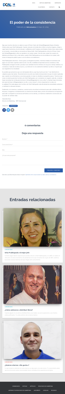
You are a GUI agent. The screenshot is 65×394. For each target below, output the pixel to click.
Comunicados (13, 105)
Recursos (54, 390)
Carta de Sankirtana (44, 3)
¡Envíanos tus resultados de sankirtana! (20, 390)
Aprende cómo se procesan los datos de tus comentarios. (40, 174)
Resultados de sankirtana (45, 386)
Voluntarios (41, 7)
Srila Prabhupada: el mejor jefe (19, 252)
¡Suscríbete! (37, 390)
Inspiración (58, 3)
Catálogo (45, 390)
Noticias (25, 386)
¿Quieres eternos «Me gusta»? (18, 365)
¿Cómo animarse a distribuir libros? (20, 310)
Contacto (51, 7)
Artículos (32, 386)
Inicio (33, 3)
